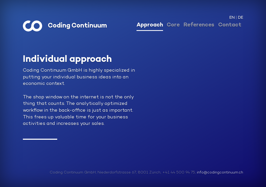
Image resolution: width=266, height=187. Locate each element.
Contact (229, 25)
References (199, 25)
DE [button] (240, 18)
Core (173, 25)
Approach (150, 25)
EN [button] (232, 18)
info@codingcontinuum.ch (220, 173)
